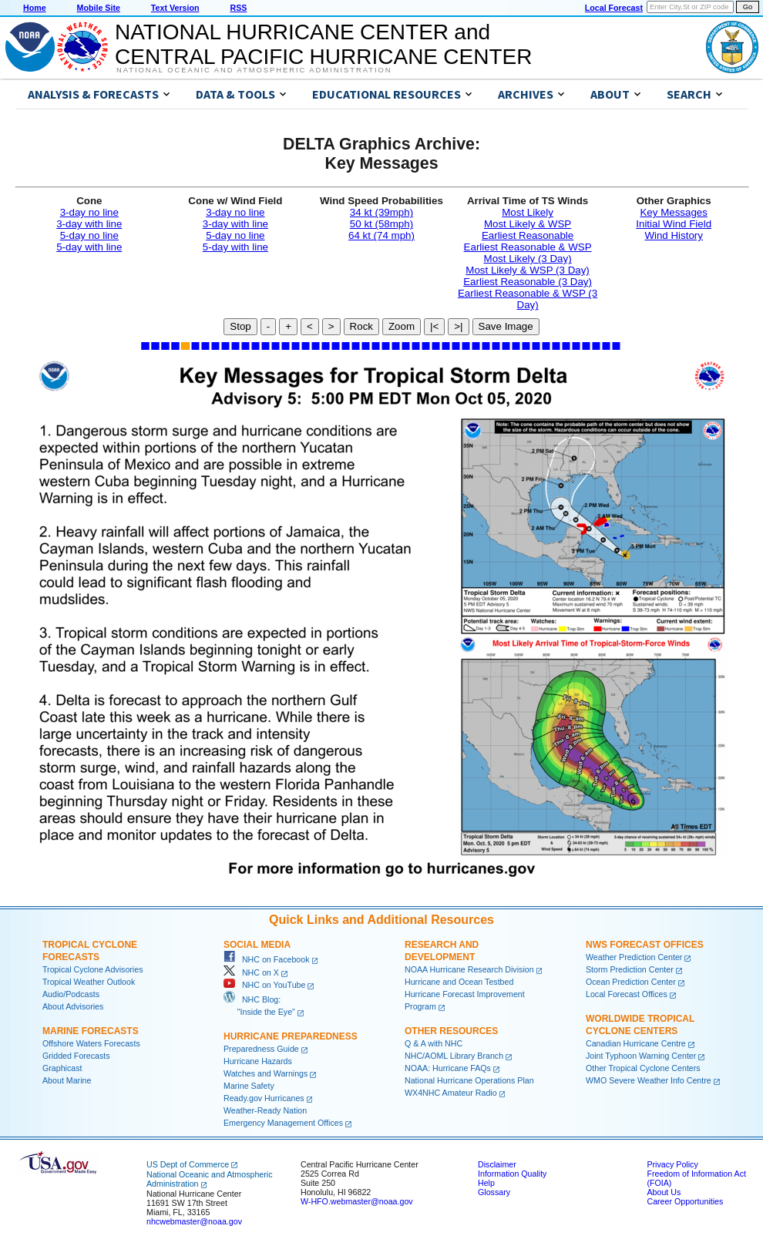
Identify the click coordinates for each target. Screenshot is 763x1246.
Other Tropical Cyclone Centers (643, 1068)
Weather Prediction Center (634, 957)
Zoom (401, 326)
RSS (238, 7)
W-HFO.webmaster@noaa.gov (357, 1201)
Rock (361, 326)
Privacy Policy (672, 1164)
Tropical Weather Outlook (88, 981)
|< (434, 326)
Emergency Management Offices (283, 1122)
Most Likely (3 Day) (528, 258)
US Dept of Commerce (187, 1164)
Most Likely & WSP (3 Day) (527, 270)
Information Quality (512, 1173)
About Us (664, 1192)
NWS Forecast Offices (645, 944)
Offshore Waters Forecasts (91, 1043)
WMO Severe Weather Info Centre (648, 1080)
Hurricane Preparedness (291, 1036)
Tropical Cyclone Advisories (92, 969)
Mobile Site (98, 7)
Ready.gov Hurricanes (264, 1098)
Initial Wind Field (673, 224)
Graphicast (62, 1068)
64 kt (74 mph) (381, 235)
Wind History (673, 235)
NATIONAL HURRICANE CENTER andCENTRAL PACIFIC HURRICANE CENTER (323, 44)
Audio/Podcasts (70, 994)
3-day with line (89, 224)
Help (486, 1182)
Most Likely (527, 212)
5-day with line (89, 247)
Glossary (494, 1192)
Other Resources (451, 1031)
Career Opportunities (685, 1201)
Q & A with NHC (433, 1043)
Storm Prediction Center (630, 969)
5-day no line (89, 235)
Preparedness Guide (261, 1048)
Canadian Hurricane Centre (636, 1043)
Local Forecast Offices (626, 994)
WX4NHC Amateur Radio (451, 1092)
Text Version (175, 7)
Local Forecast (614, 7)
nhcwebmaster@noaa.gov (194, 1221)
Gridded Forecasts (76, 1055)
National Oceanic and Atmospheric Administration (254, 70)
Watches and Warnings (266, 1073)
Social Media (257, 944)
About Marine (66, 1080)
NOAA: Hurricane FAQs (448, 1068)
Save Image (506, 326)
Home (34, 7)
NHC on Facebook (267, 959)
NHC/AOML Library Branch (454, 1055)
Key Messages (673, 212)
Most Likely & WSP (527, 224)
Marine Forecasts (90, 1031)
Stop (240, 326)
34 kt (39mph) (381, 212)
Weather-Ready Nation (265, 1110)
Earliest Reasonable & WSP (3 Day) (527, 299)
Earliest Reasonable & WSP (528, 247)
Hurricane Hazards (258, 1061)
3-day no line (89, 212)
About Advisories (72, 1006)
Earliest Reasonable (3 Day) (527, 281)
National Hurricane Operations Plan (469, 1080)
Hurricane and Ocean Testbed (459, 981)
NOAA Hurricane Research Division (469, 969)
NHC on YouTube (264, 984)
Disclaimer (497, 1164)
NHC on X (251, 972)
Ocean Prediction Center (631, 981)
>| (458, 326)
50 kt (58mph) (381, 224)
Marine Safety (249, 1085)
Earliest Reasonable (527, 235)
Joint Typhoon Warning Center (641, 1055)
